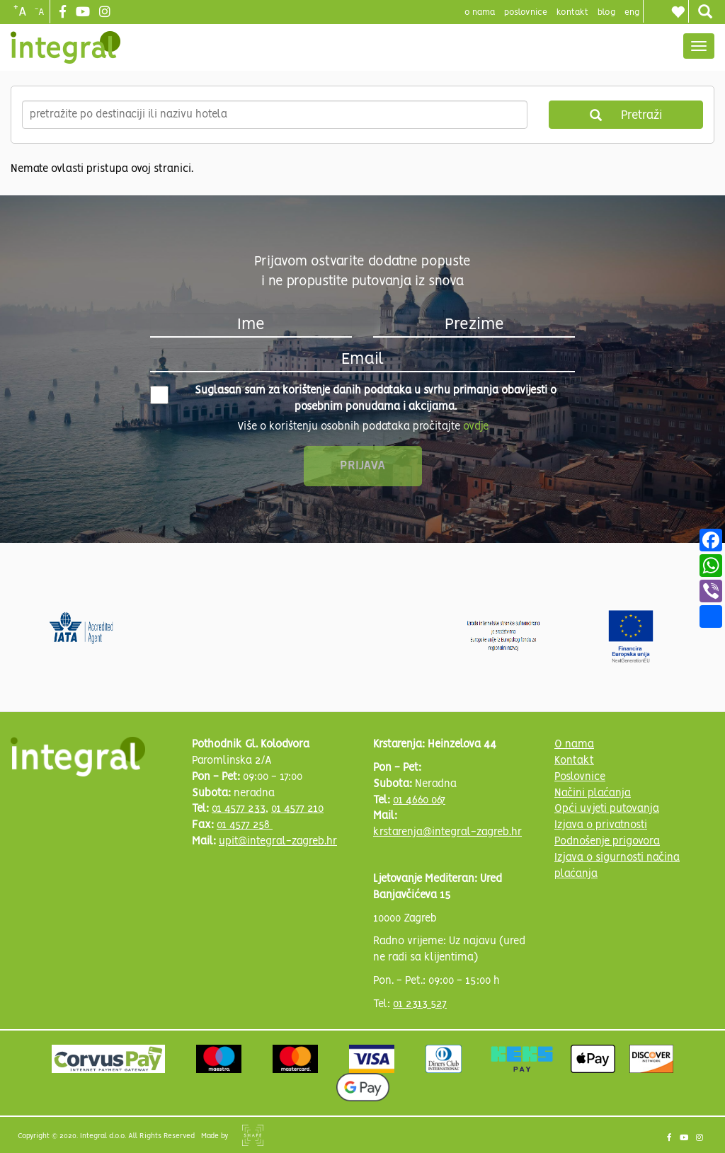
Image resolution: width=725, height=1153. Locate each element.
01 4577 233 (239, 809)
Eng (631, 12)
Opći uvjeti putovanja (606, 809)
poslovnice (525, 12)
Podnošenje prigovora (607, 842)
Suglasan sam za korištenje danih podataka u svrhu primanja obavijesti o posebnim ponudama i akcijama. (353, 399)
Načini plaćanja (592, 793)
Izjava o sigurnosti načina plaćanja (617, 866)
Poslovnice (579, 777)
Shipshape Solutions (252, 1135)
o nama (479, 12)
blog (606, 12)
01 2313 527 (420, 1004)
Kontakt (572, 12)
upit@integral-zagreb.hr (278, 842)
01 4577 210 (297, 809)
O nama (574, 745)
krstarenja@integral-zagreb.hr (447, 832)
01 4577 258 (245, 825)
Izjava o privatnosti (600, 825)
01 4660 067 (419, 800)
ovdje (476, 427)
